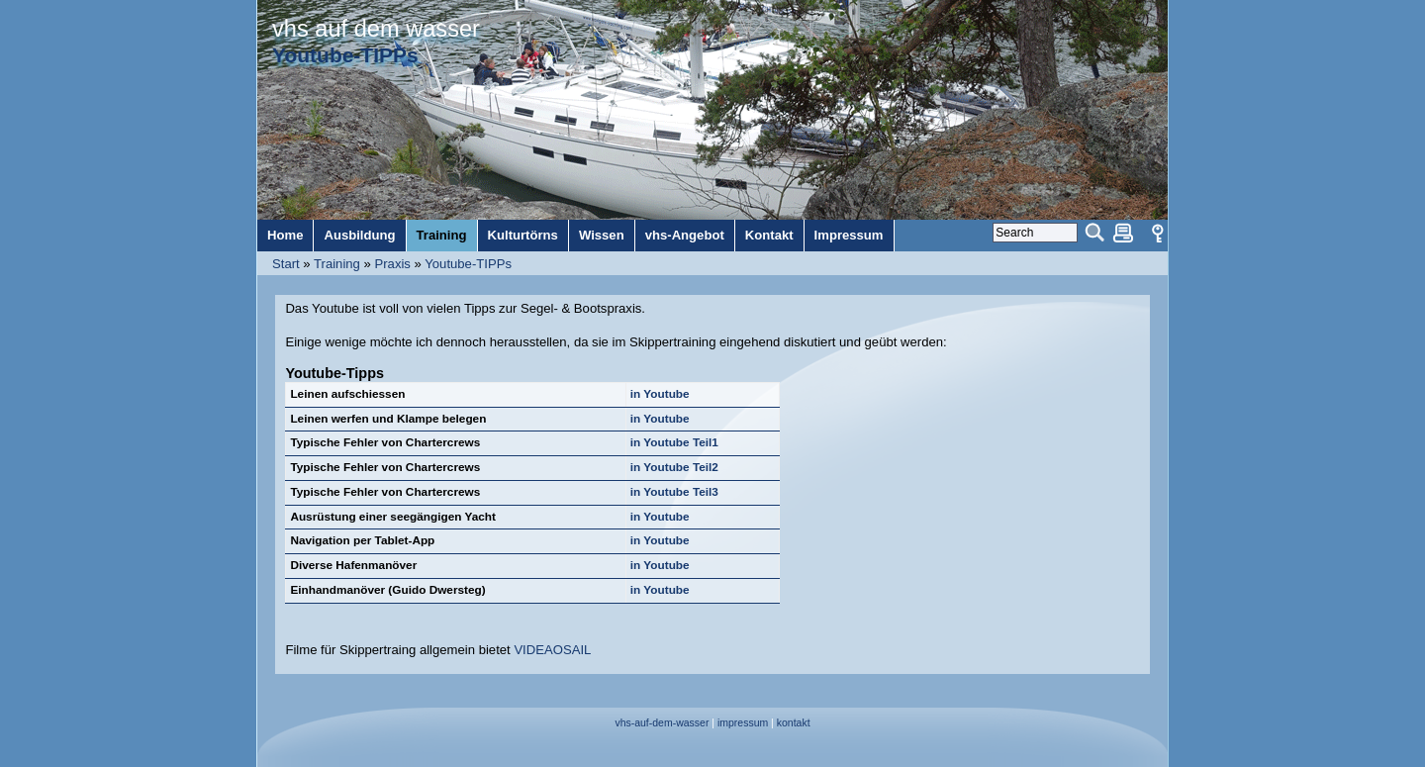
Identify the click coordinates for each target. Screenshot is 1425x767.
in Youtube (660, 394)
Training (337, 263)
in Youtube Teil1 (674, 442)
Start (286, 263)
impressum (742, 723)
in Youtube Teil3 (674, 492)
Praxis (392, 263)
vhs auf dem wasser (376, 29)
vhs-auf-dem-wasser (662, 723)
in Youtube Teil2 (674, 467)
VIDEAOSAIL (552, 649)
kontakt (793, 723)
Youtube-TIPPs (468, 263)
